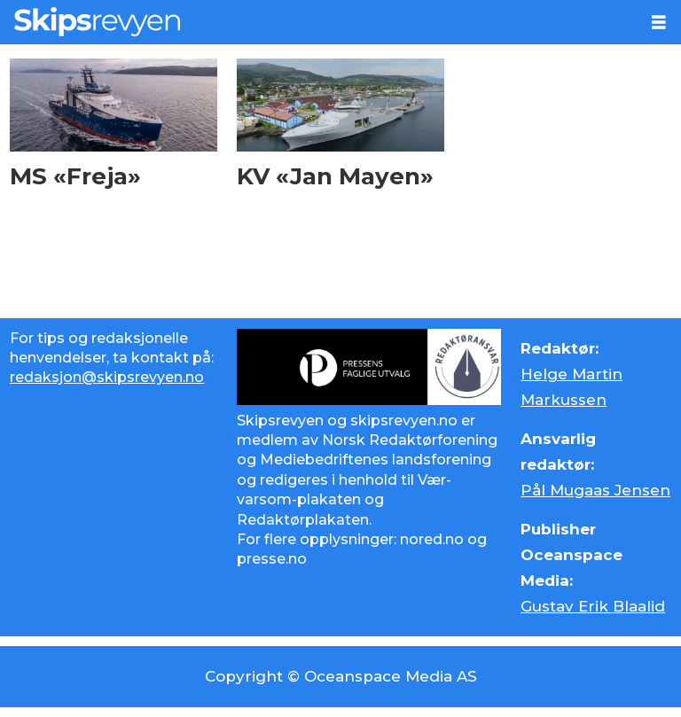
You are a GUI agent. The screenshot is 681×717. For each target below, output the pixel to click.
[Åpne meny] (658, 22)
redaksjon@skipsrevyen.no (107, 377)
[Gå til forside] (97, 21)
